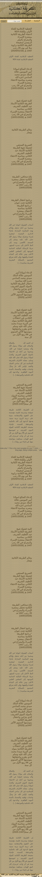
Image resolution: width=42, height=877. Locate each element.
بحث (3, 21)
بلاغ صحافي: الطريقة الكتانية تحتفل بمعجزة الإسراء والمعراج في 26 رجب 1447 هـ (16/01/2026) (22, 182)
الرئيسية (37, 21)
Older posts (31, 446)
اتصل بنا (28, 21)
